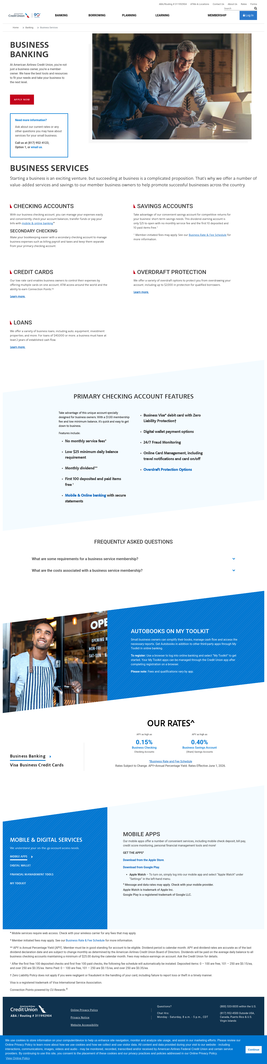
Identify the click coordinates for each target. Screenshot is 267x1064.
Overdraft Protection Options (167, 469)
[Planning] (129, 15)
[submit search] (255, 8)
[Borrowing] (97, 15)
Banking (29, 27)
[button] (133, 559)
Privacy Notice (80, 1017)
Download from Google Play (141, 867)
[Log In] (248, 15)
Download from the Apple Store (143, 860)
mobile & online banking (37, 223)
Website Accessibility (84, 1025)
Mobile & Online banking (85, 495)
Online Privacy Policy (84, 1010)
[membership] (217, 15)
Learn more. (17, 347)
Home (16, 27)
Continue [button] (253, 1049)
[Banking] (61, 15)
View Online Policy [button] (18, 1058)
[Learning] (162, 15)
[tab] (39, 757)
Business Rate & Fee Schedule (207, 235)
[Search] (240, 8)
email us (36, 147)
